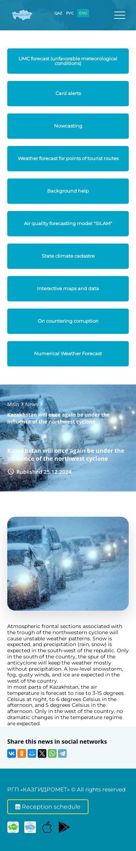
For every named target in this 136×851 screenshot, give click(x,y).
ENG (83, 13)
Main (13, 404)
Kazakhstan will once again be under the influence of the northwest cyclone (58, 418)
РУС (70, 13)
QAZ (58, 13)
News (31, 404)
